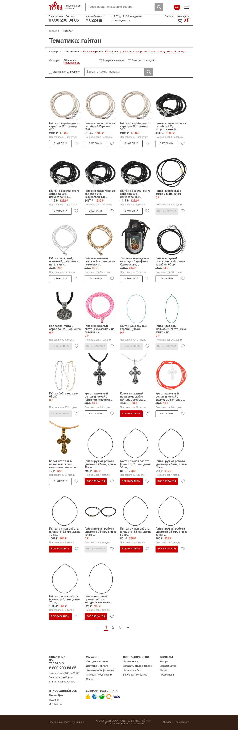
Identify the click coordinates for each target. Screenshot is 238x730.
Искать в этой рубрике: (66, 72)
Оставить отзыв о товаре (137, 666)
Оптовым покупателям (99, 675)
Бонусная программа (135, 675)
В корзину (60, 143)
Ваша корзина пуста (177, 16)
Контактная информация (100, 670)
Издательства (168, 666)
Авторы (164, 662)
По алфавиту (113, 52)
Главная (54, 31)
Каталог (67, 31)
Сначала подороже (160, 52)
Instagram (54, 700)
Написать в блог (132, 670)
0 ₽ (177, 8)
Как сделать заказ (97, 662)
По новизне (73, 52)
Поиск (159, 7)
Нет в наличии (166, 211)
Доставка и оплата (97, 666)
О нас (89, 679)
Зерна (56, 6)
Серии (163, 670)
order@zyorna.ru (121, 21)
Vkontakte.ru (56, 704)
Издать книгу (130, 662)
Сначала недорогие (135, 52)
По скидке (180, 52)
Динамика (78, 722)
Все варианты (131, 414)
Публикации (167, 675)
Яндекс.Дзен (56, 695)
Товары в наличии (113, 60)
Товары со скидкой (143, 60)
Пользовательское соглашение (124, 723)
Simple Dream (181, 722)
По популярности (93, 52)
